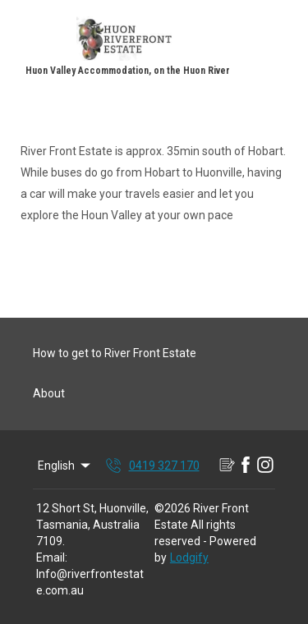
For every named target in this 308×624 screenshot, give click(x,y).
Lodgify (189, 557)
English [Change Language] (65, 465)
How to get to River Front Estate (114, 353)
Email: (51, 557)
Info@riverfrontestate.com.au (90, 582)
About (49, 393)
